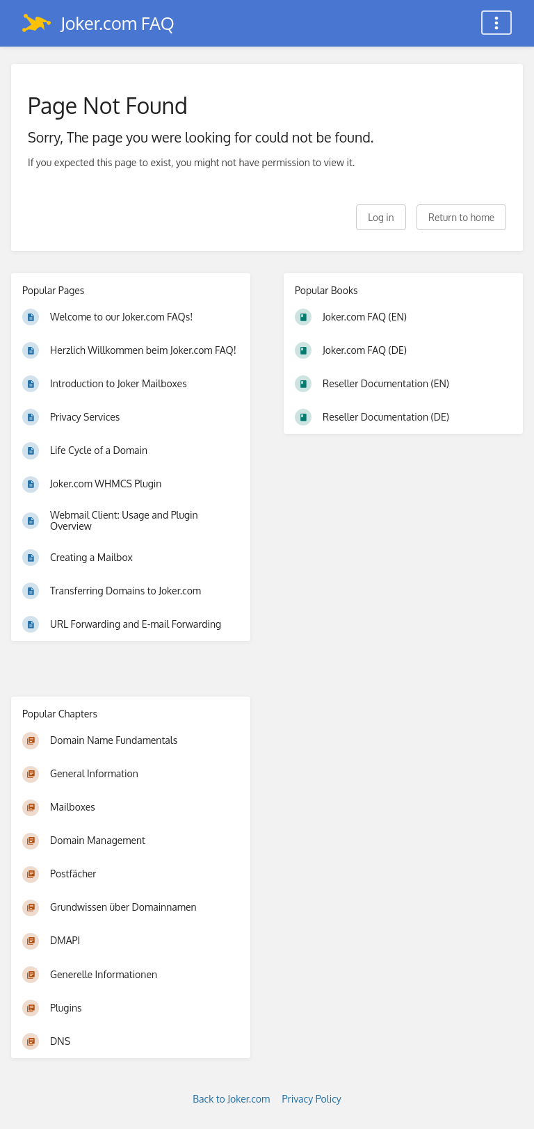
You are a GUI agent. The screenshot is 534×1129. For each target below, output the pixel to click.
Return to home (461, 217)
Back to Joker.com (231, 1099)
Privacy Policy (311, 1099)
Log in (381, 217)
